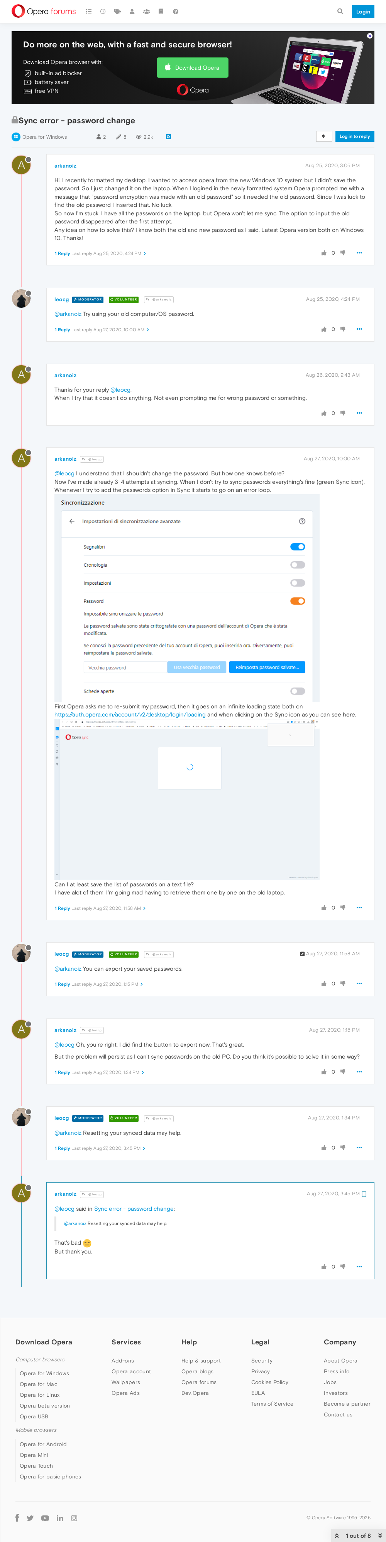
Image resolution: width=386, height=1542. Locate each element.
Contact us (338, 1414)
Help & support (201, 1360)
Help (189, 1342)
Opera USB (34, 1416)
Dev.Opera (195, 1393)
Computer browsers (39, 1359)
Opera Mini (34, 1455)
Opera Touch (36, 1466)
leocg (61, 299)
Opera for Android (43, 1444)
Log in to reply (355, 136)
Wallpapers (126, 1382)
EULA (258, 1393)
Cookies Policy (269, 1382)
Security (262, 1360)
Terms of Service (272, 1404)
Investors (336, 1393)
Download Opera (197, 67)
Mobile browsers (35, 1430)
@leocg (120, 389)
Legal (260, 1342)
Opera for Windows (44, 137)
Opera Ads (126, 1393)
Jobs (330, 1382)
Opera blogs (197, 1371)
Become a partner (347, 1404)
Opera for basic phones (50, 1476)
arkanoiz (65, 166)
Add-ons (123, 1360)
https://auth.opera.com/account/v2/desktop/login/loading (130, 714)
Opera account (131, 1371)
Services (126, 1342)
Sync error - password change (134, 1208)
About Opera (340, 1360)
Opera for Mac (39, 1384)
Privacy (260, 1371)
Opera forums (199, 1382)
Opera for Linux (40, 1395)
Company (340, 1342)
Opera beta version (45, 1406)
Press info (336, 1371)
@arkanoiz (159, 299)
